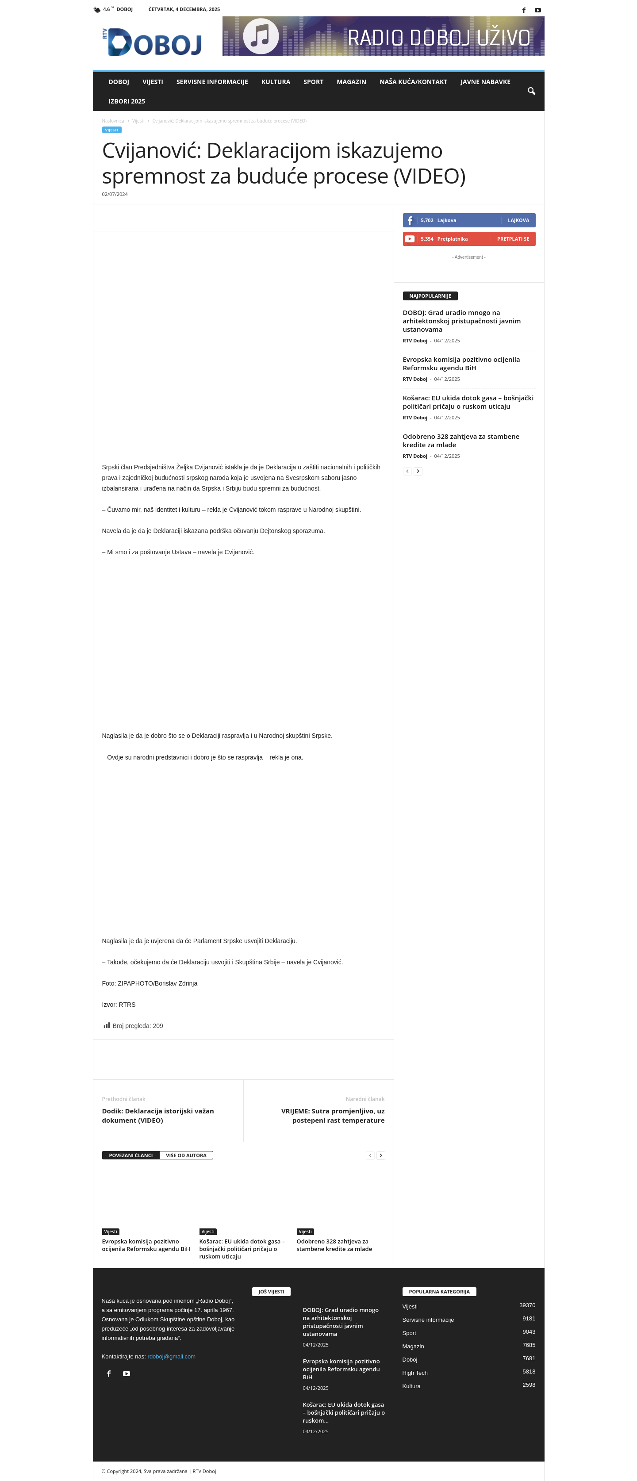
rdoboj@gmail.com (172, 1356)
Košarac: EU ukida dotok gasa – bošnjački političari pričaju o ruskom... (344, 1412)
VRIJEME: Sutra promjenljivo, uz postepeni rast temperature (333, 1115)
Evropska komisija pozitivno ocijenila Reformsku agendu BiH (146, 1245)
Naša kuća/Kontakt (413, 81)
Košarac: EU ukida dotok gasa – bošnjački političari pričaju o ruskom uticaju (242, 1248)
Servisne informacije (212, 81)
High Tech (415, 1373)
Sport (313, 81)
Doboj (119, 81)
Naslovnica (113, 121)
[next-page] (380, 1155)
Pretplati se (513, 238)
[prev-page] (370, 1155)
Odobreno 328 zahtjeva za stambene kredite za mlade (334, 1245)
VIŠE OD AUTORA (186, 1155)
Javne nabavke (485, 81)
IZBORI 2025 (127, 101)
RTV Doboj (415, 340)
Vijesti (152, 81)
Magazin (351, 81)
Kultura (275, 81)
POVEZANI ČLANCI (131, 1155)
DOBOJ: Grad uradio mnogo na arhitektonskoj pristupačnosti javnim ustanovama (462, 321)
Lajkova (518, 220)
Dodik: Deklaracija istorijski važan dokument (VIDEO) (158, 1115)
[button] (531, 91)
